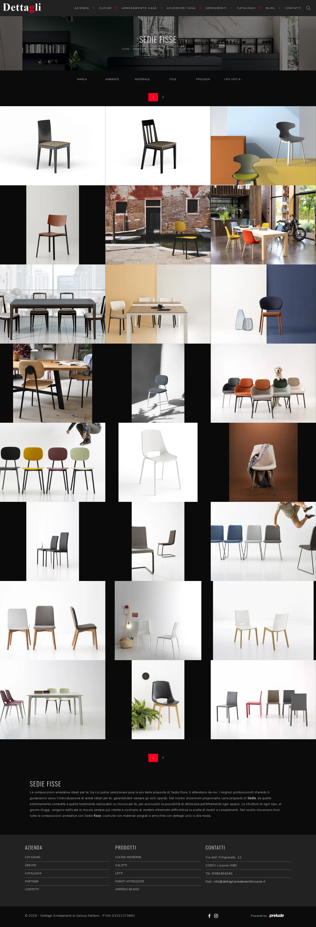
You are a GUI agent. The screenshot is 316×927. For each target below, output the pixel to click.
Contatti (293, 8)
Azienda (82, 8)
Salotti (121, 865)
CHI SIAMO (33, 857)
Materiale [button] (142, 79)
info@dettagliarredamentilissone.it (239, 881)
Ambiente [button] (112, 79)
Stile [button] (172, 79)
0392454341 (222, 873)
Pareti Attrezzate (129, 881)
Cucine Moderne (128, 857)
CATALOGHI (33, 873)
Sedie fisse (186, 49)
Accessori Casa (181, 8)
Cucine (105, 8)
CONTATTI (32, 889)
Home (126, 49)
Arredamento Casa (139, 8)
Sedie (169, 49)
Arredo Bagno (127, 889)
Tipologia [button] (203, 79)
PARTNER (32, 881)
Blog (270, 8)
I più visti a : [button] (233, 79)
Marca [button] (82, 79)
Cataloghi (246, 8)
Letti (119, 873)
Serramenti (216, 8)
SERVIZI (30, 865)
